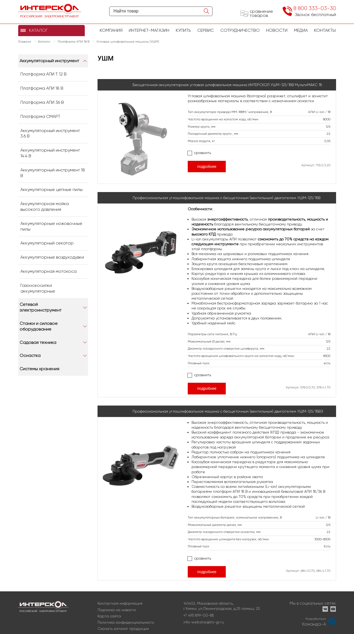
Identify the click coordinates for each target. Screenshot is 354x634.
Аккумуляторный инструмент (49, 60)
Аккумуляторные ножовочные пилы (51, 226)
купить (183, 30)
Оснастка (30, 355)
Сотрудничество (240, 30)
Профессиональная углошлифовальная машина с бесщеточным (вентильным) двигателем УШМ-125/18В (226, 198)
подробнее (206, 166)
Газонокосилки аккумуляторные (37, 288)
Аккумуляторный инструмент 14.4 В (50, 152)
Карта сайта (109, 616)
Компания (111, 30)
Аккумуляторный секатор (47, 243)
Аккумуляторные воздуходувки (52, 257)
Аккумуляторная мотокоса (48, 271)
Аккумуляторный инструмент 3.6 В (50, 133)
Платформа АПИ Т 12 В (43, 74)
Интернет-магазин (149, 30)
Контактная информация (120, 603)
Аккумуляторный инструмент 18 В (52, 172)
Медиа (301, 30)
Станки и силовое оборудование (39, 326)
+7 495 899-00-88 (198, 615)
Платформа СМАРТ (40, 116)
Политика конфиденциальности (126, 622)
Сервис (205, 30)
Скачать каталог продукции (123, 628)
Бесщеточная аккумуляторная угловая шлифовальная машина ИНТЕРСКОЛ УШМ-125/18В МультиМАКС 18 (227, 85)
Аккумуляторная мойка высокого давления (44, 206)
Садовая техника (38, 342)
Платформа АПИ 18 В (41, 88)
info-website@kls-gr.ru (203, 622)
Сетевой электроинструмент (40, 307)
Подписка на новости (117, 610)
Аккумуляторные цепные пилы (51, 189)
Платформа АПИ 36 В (42, 102)
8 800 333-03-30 (314, 8)
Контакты (325, 30)
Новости (276, 30)
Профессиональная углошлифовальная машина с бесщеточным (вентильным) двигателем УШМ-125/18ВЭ (228, 411)
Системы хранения (39, 368)
